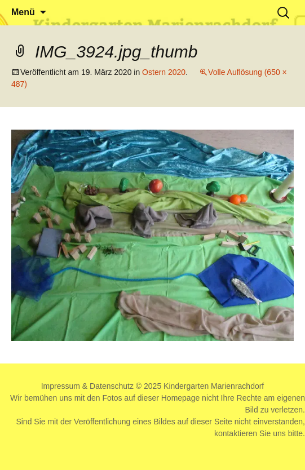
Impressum (60, 386)
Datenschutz (112, 386)
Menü (23, 12)
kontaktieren (235, 433)
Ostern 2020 (163, 72)
